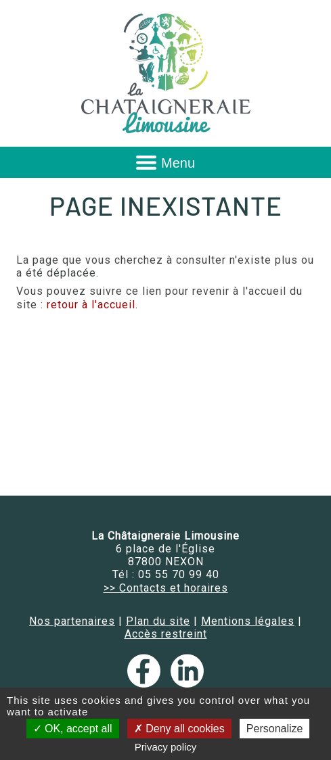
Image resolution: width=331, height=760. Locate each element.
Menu (178, 163)
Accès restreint (166, 633)
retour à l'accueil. (92, 304)
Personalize (274, 728)
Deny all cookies (179, 728)
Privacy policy (166, 747)
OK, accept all (72, 728)
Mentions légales (247, 621)
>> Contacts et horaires (166, 587)
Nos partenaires (72, 621)
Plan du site (158, 621)
